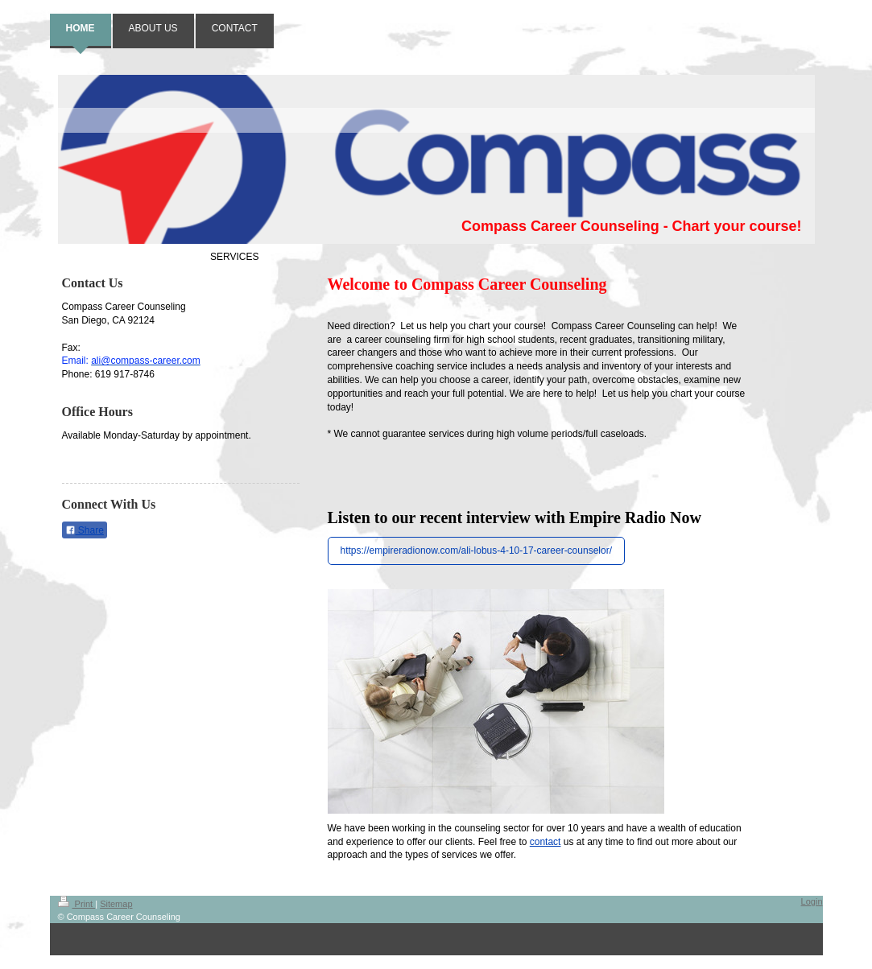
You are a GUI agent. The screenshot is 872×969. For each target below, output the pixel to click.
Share (84, 530)
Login (812, 901)
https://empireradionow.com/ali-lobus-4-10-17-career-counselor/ (477, 550)
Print (77, 904)
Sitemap (116, 904)
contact (545, 841)
